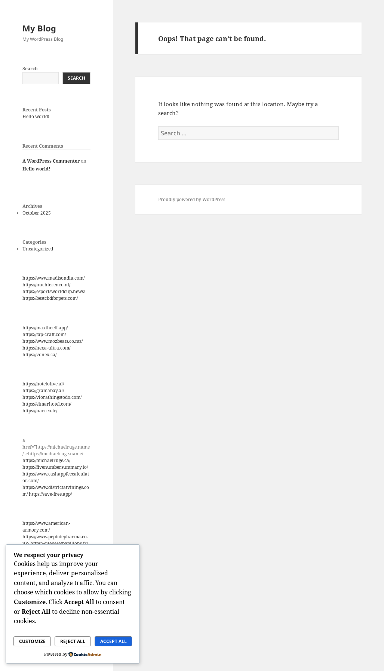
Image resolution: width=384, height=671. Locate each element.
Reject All (72, 641)
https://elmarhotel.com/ (46, 404)
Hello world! (35, 116)
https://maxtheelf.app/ (45, 327)
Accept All (113, 641)
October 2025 (36, 213)
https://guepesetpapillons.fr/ (59, 543)
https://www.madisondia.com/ (53, 278)
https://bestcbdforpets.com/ (50, 298)
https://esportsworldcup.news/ (53, 291)
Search (30, 68)
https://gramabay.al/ (43, 390)
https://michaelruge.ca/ (46, 460)
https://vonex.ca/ (39, 354)
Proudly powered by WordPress (191, 199)
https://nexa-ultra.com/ (46, 348)
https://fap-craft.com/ (44, 334)
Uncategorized (37, 249)
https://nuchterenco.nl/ (46, 284)
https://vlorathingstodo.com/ (52, 397)
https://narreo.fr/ (39, 410)
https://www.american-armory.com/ (46, 526)
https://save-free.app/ (50, 494)
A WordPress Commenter (51, 161)
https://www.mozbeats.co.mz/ (52, 341)
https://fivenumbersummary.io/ (55, 467)
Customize (32, 641)
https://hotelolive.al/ (43, 384)
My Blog (39, 28)
